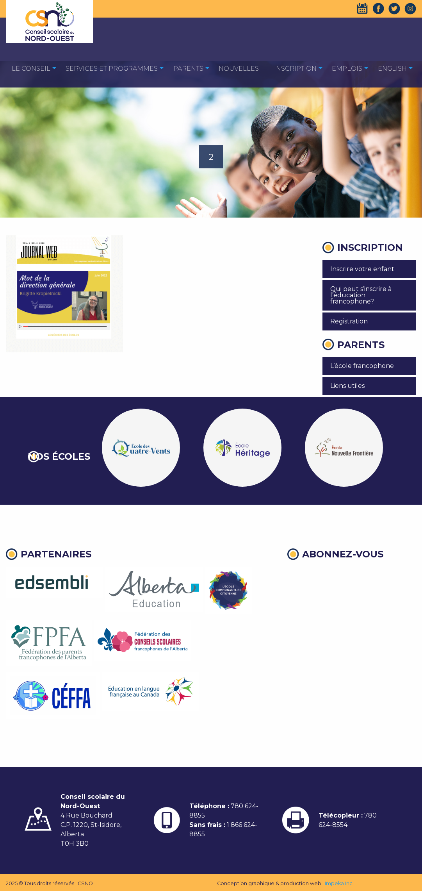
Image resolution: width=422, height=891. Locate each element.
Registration (349, 321)
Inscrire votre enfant (362, 269)
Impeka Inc (339, 883)
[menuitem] (31, 68)
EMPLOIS (347, 68)
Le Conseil (31, 68)
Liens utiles (347, 385)
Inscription (295, 68)
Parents (188, 68)
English (392, 68)
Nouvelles (239, 68)
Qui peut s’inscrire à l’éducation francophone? (361, 295)
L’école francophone (362, 366)
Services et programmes (112, 68)
